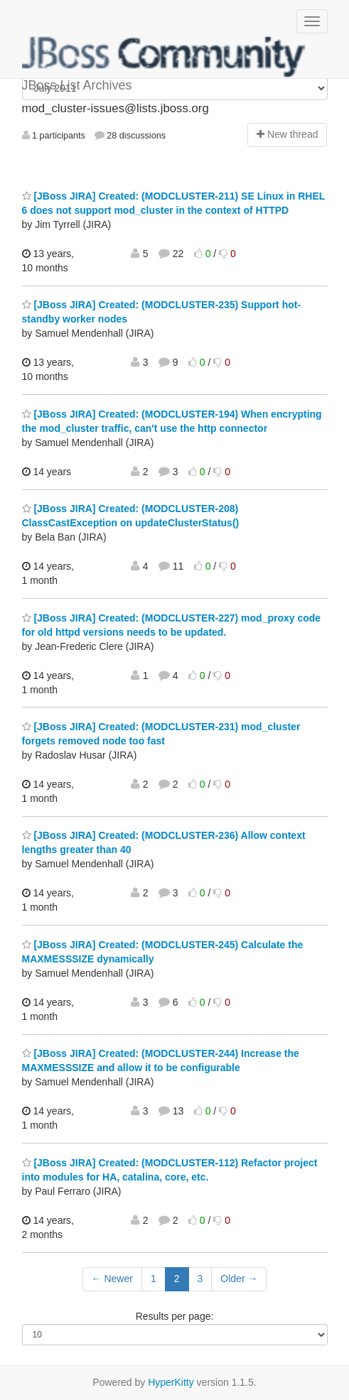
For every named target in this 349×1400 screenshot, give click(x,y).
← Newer (112, 1278)
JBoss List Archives (164, 57)
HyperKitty (171, 1382)
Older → (238, 1278)
